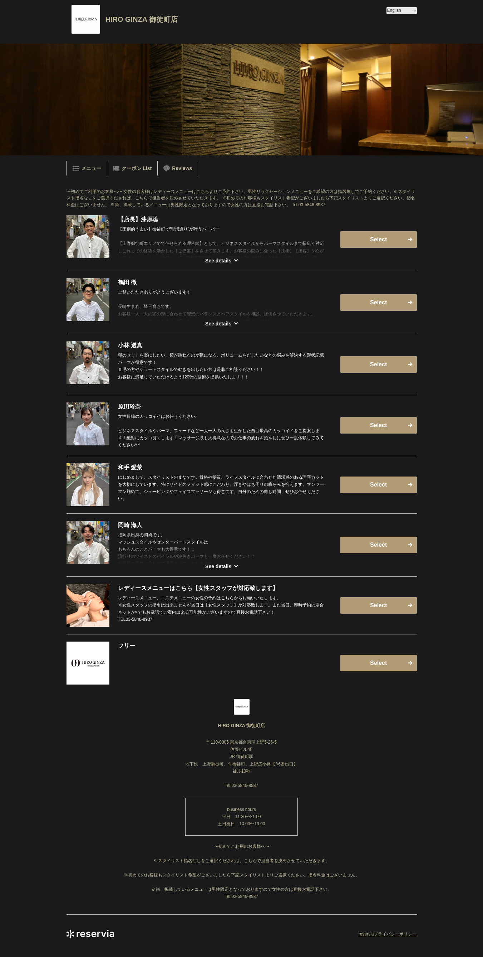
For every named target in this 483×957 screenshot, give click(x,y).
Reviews (177, 168)
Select (378, 239)
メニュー (87, 168)
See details (218, 261)
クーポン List (132, 168)
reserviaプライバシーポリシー (388, 934)
